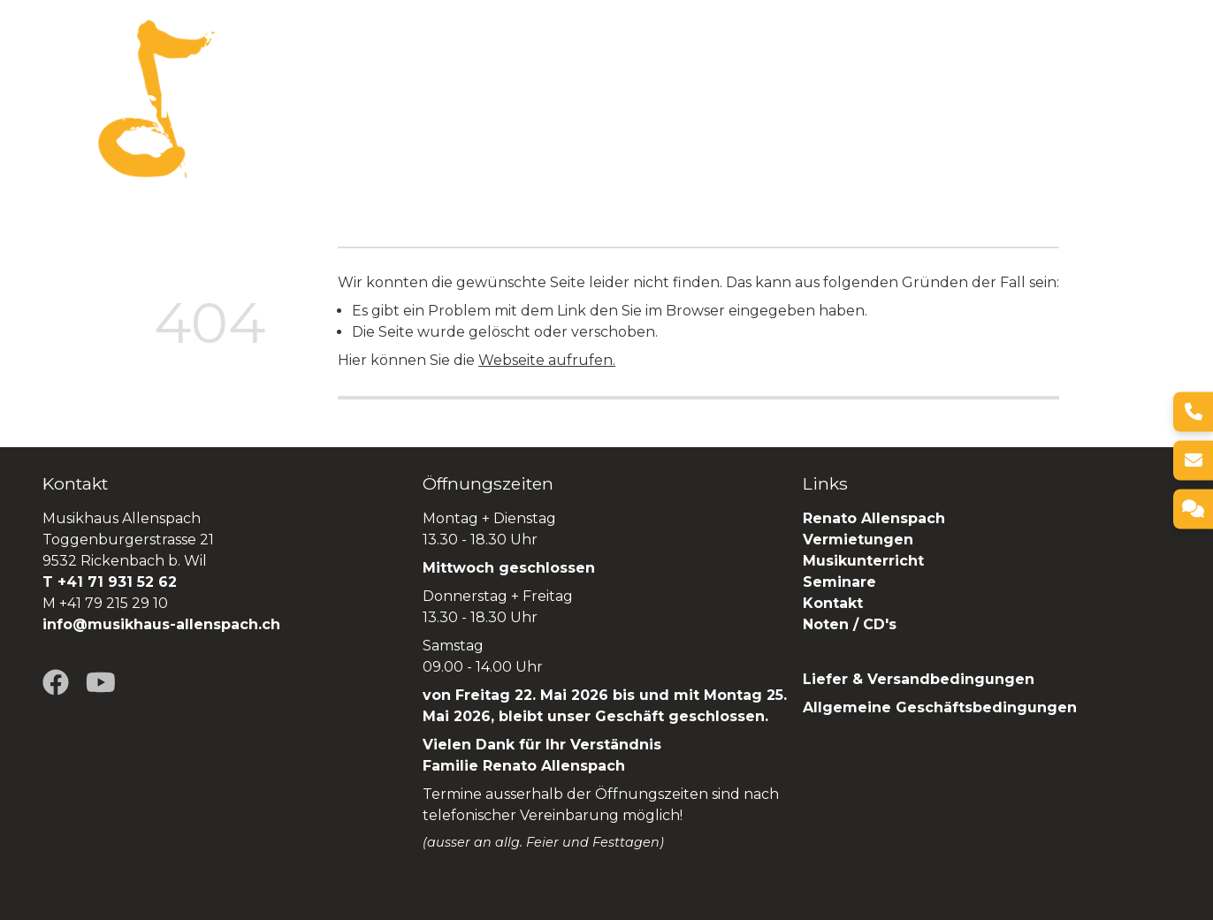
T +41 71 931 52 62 (109, 582)
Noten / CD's (852, 624)
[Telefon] (1193, 411)
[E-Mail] (1193, 460)
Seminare (904, 98)
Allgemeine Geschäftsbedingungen (940, 707)
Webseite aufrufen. (546, 360)
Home (364, 98)
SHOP (1148, 98)
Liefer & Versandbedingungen (918, 679)
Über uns (442, 98)
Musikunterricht (863, 560)
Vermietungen (681, 98)
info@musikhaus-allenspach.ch (161, 624)
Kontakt (833, 603)
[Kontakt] (1193, 508)
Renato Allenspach (1033, 98)
